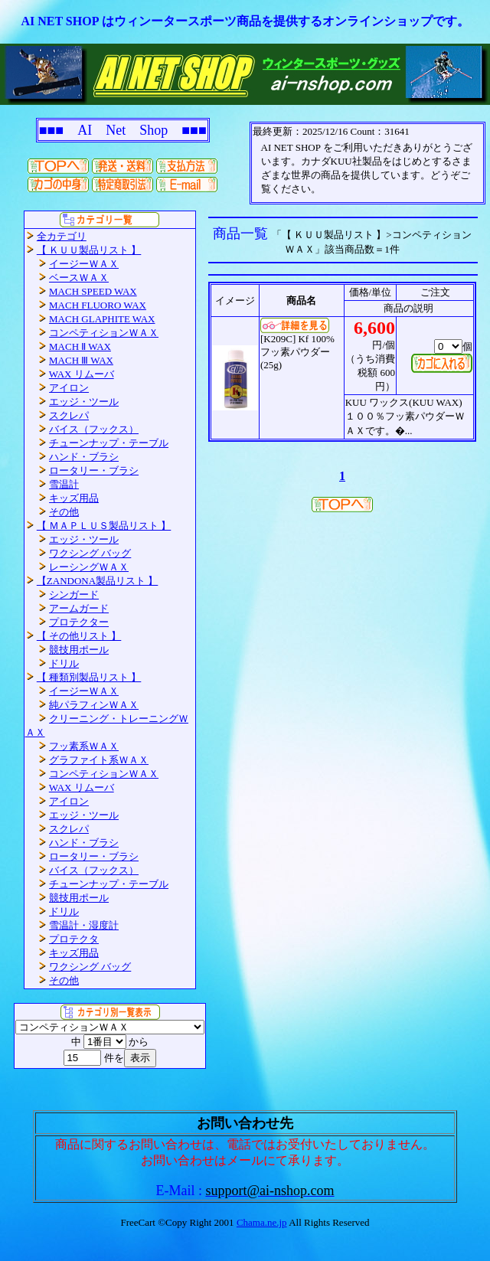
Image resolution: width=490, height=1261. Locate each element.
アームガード (79, 608)
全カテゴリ (62, 236)
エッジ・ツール (84, 401)
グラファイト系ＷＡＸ (99, 760)
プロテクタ (74, 939)
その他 (64, 512)
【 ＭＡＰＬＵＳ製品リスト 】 (104, 525)
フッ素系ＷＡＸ (84, 746)
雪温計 (64, 484)
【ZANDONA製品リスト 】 (97, 580)
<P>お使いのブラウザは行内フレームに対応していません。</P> (367, 163)
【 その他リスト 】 (79, 636)
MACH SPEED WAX (93, 291)
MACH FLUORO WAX (97, 305)
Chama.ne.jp (262, 1222)
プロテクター (79, 622)
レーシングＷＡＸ (89, 567)
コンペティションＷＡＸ (103, 332)
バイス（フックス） (94, 429)
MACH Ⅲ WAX (81, 360)
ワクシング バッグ (90, 553)
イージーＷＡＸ (84, 264)
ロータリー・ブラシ (94, 470)
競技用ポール (79, 649)
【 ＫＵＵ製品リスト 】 (89, 250)
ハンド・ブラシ (84, 456)
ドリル (64, 663)
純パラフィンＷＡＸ (94, 705)
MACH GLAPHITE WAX (102, 319)
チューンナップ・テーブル (108, 443)
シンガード (74, 594)
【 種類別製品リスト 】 (89, 677)
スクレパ (69, 415)
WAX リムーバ (81, 374)
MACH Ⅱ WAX (80, 346)
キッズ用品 (74, 498)
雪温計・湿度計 (84, 925)
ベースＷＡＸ (79, 277)
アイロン (69, 388)
